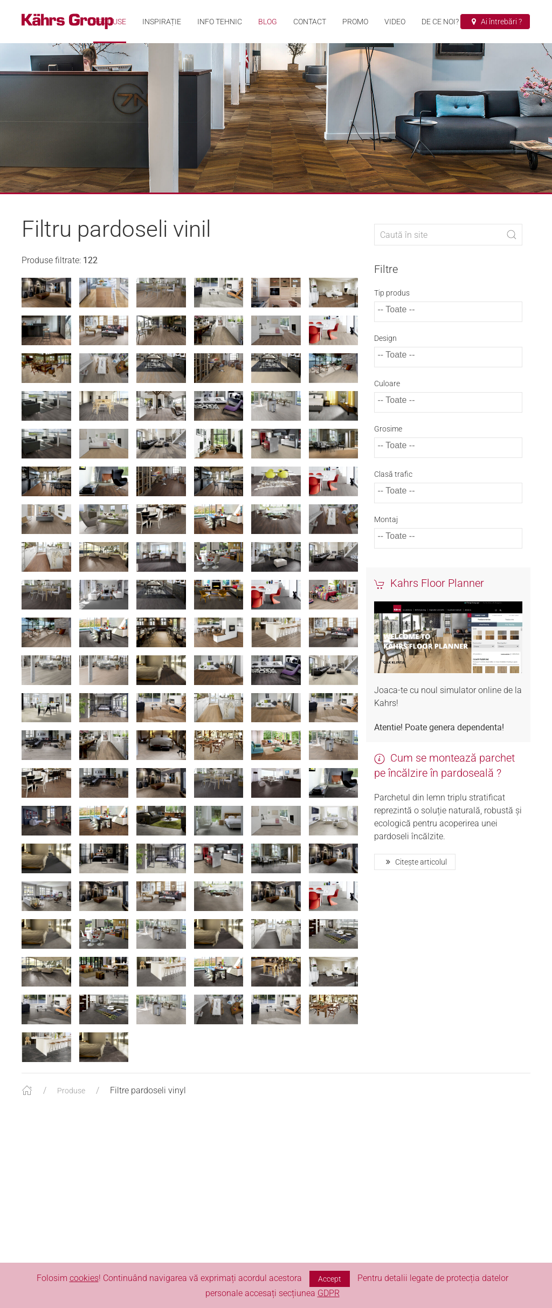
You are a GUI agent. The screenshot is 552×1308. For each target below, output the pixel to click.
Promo (355, 21)
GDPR (329, 1293)
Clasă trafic (393, 485)
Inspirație (161, 21)
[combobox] (448, 322)
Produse (109, 21)
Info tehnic (219, 21)
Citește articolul (415, 872)
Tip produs (392, 303)
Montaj (386, 530)
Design (385, 349)
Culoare (387, 394)
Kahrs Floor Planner (429, 593)
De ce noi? (440, 21)
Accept (329, 1279)
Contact (309, 21)
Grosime (388, 439)
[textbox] (404, 320)
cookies (84, 1278)
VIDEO (394, 21)
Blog (267, 21)
